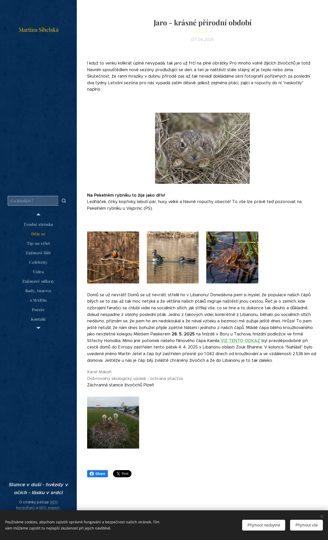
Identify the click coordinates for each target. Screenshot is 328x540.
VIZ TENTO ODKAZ (239, 340)
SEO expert (49, 507)
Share (97, 474)
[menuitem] (38, 224)
